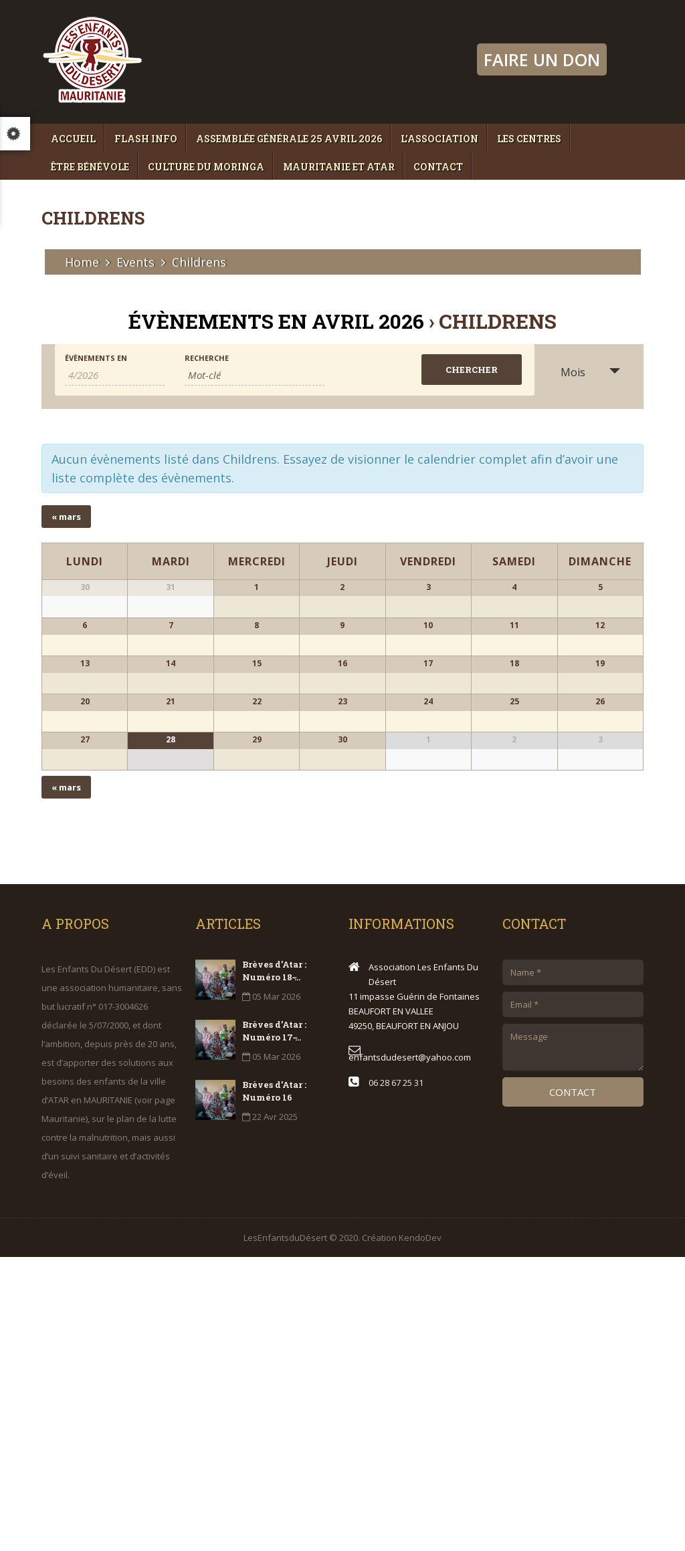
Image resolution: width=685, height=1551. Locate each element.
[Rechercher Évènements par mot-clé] (254, 375)
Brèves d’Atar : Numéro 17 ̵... (274, 1324)
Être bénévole (90, 166)
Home (82, 262)
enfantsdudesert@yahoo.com (410, 1351)
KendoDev (420, 1532)
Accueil (73, 138)
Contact (438, 166)
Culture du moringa (206, 166)
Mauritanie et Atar (339, 166)
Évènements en (96, 358)
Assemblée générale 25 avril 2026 (289, 138)
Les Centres (529, 138)
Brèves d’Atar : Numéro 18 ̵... (274, 1264)
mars (66, 517)
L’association (439, 138)
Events (135, 262)
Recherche (207, 358)
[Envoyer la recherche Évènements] (471, 369)
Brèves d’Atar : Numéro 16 (274, 1385)
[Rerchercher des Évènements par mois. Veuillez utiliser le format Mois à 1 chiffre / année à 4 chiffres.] (115, 375)
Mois (565, 372)
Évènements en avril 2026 (276, 321)
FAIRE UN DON (542, 59)
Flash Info (145, 138)
